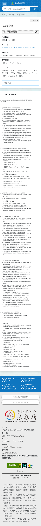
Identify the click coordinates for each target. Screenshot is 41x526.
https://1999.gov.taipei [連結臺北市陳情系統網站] (12, 447)
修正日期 (5, 60)
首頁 (3, 15)
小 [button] (17, 471)
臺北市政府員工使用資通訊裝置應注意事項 (18, 47)
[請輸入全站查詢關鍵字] (18, 9)
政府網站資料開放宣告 (20, 397)
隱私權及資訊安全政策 (20, 402)
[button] (34, 20)
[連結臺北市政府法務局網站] (20, 416)
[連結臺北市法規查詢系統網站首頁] (19, 3)
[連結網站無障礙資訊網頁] (14, 465)
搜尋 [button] (34, 9)
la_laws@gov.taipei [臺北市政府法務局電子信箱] (9, 453)
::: (1, 13)
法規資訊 (11, 15)
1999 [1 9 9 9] (3, 435)
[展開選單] (4, 4)
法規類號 (5, 37)
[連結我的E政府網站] (24, 465)
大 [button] (23, 471)
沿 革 (5, 67)
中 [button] (20, 471)
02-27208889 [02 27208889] (19, 435)
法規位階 (5, 52)
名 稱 (5, 45)
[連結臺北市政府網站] (30, 466)
